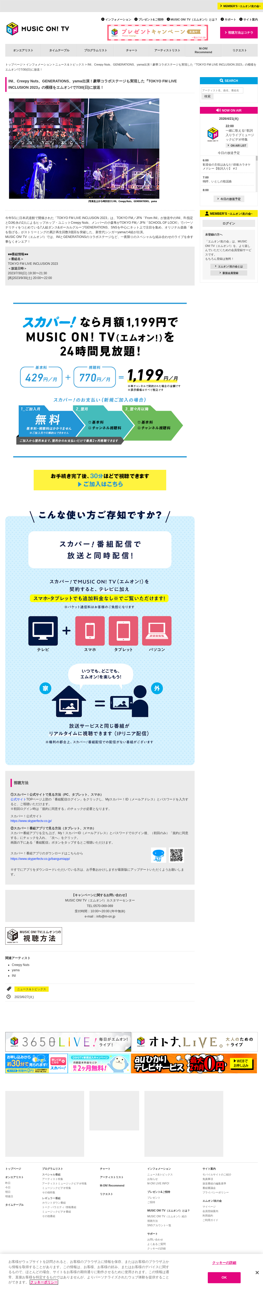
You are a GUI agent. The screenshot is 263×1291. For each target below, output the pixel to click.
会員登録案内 (210, 1211)
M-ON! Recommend (112, 1185)
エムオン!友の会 (212, 1200)
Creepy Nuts (20, 965)
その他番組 (48, 1216)
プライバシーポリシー (216, 1192)
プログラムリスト (95, 50)
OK (224, 1278)
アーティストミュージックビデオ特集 (64, 1183)
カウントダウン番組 (54, 1202)
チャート (132, 50)
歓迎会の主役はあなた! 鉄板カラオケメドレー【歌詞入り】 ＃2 (227, 164)
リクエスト (239, 50)
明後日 (9, 1196)
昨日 (8, 1183)
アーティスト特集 (52, 1179)
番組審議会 (209, 1188)
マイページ (209, 1206)
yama (15, 970)
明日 (8, 1191)
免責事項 (208, 1179)
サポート (230, 19)
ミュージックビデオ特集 (56, 1188)
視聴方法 (152, 1220)
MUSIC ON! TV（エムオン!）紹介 (167, 1216)
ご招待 (151, 1202)
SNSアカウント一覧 (159, 1225)
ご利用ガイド (210, 1220)
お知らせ (152, 1179)
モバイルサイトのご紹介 (217, 1174)
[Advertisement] (44, 1124)
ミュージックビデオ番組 (56, 1211)
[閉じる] (257, 1272)
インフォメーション (118, 19)
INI (14, 976)
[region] (131, 1272)
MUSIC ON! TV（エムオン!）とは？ (194, 19)
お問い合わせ (155, 1239)
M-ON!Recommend (203, 50)
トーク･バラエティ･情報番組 (59, 1207)
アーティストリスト (167, 50)
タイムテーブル (59, 50)
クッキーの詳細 (156, 1248)
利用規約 (208, 1215)
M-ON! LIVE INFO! (158, 1183)
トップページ (14, 64)
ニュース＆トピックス (69, 64)
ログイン (228, 223)
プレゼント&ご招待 (151, 19)
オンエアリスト (23, 50)
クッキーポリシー (44, 1282)
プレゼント (153, 1197)
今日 (8, 1187)
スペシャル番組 (51, 1174)
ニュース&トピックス (160, 1174)
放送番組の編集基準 (214, 1183)
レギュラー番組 (51, 1198)
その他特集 (48, 1192)
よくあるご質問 (156, 1244)
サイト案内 (250, 19)
